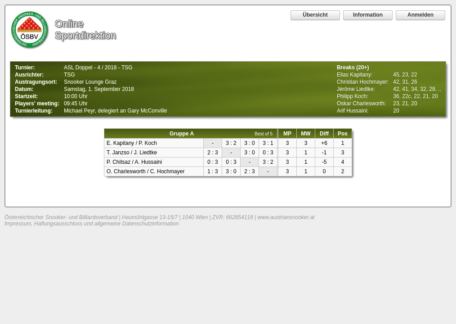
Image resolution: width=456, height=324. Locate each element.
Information (368, 15)
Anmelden (420, 15)
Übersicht (315, 15)
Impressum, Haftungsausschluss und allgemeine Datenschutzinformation (91, 223)
